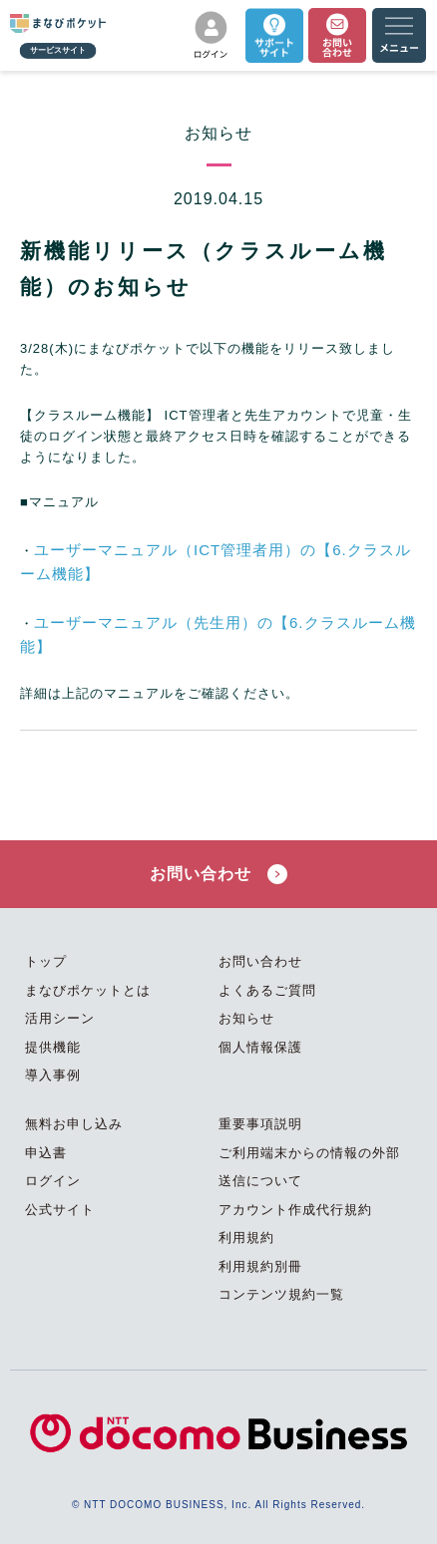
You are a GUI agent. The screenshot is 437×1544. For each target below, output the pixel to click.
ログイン (53, 1180)
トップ (46, 961)
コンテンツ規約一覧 (281, 1294)
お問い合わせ (218, 874)
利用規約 (246, 1237)
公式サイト (60, 1209)
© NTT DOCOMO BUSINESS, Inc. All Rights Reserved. (218, 1504)
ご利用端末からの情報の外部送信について (309, 1167)
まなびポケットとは (88, 990)
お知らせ (246, 1018)
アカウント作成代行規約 (295, 1209)
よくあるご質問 (267, 990)
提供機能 (53, 1047)
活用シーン (60, 1018)
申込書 (46, 1152)
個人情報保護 (260, 1047)
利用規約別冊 (260, 1266)
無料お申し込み (74, 1123)
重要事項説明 (260, 1123)
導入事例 (53, 1075)
